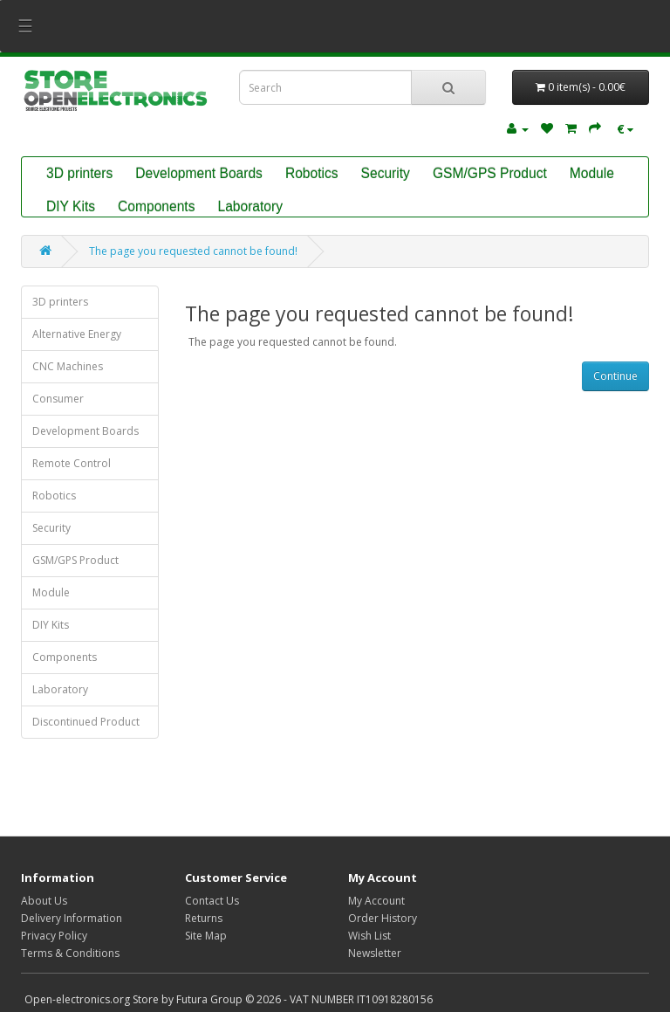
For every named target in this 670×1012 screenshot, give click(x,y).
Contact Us (212, 900)
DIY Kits (70, 206)
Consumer (58, 398)
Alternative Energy (76, 334)
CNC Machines (67, 366)
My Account (376, 900)
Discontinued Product (86, 721)
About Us (44, 900)
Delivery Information (71, 918)
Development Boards (199, 173)
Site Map (206, 935)
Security (385, 173)
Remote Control (71, 463)
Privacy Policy (54, 935)
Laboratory (250, 206)
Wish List (369, 935)
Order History (382, 918)
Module (592, 173)
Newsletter (374, 953)
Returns (203, 918)
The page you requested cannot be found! (193, 251)
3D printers (79, 173)
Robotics (311, 173)
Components (156, 206)
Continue (615, 375)
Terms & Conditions (70, 953)
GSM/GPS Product (490, 173)
